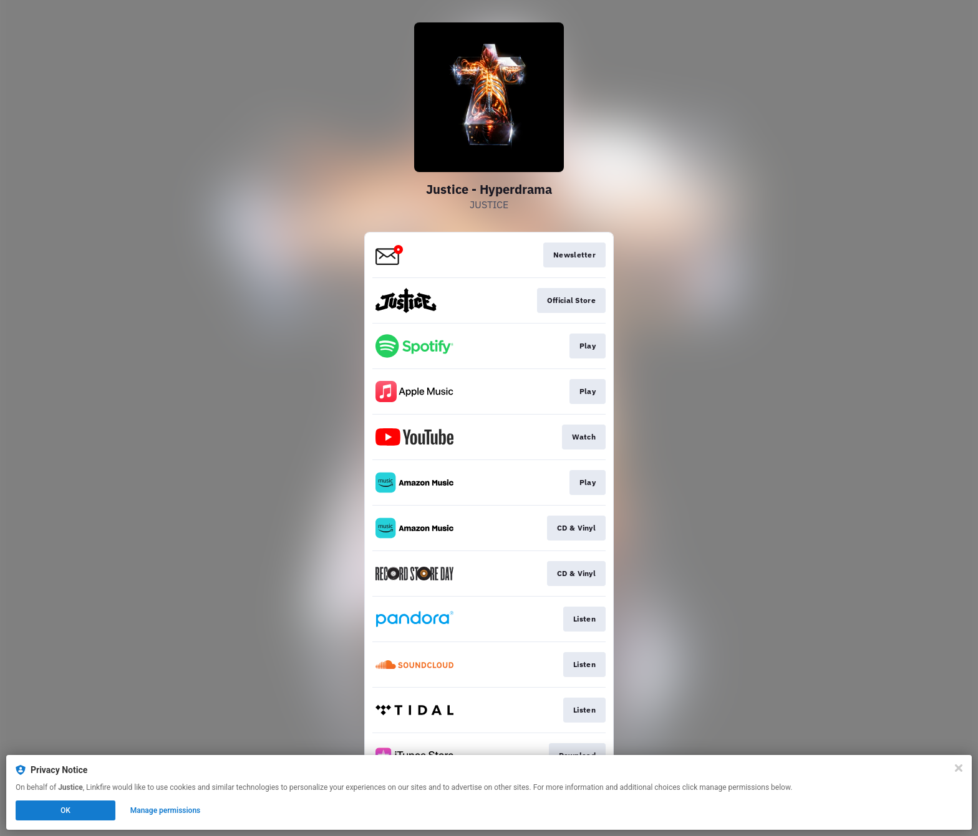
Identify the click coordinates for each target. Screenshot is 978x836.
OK (65, 810)
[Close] (959, 768)
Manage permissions (165, 810)
